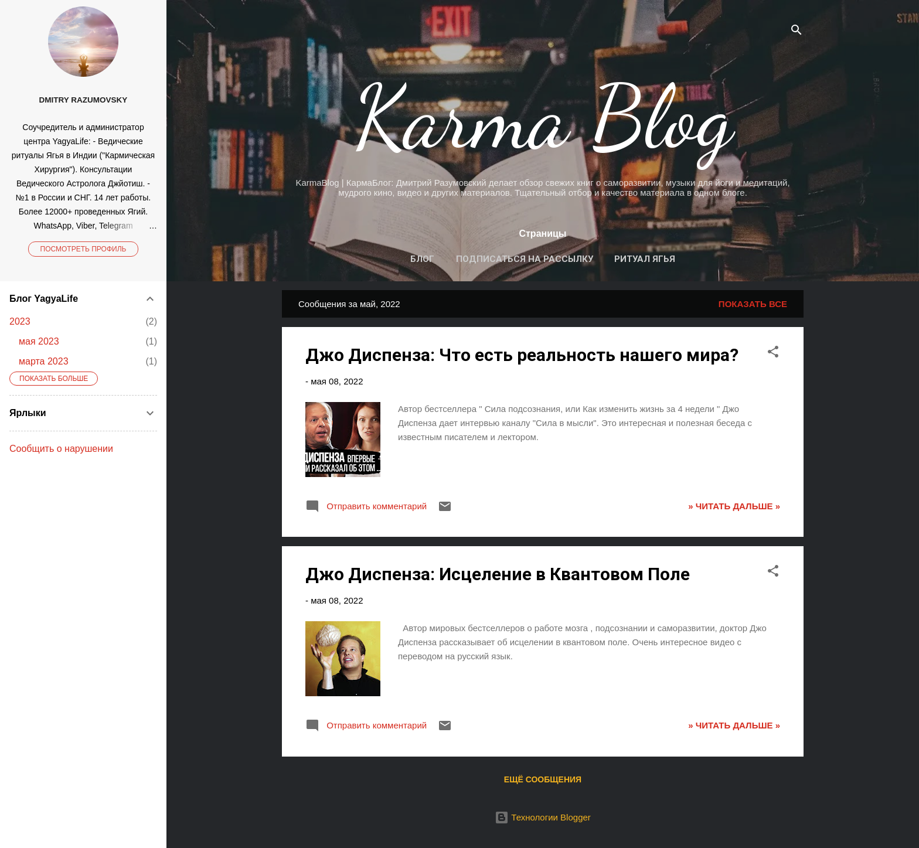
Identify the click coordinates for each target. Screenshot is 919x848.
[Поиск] (796, 32)
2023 (19, 321)
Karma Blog (543, 117)
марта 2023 (44, 361)
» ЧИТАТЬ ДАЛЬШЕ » (734, 506)
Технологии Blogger (543, 817)
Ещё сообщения (542, 779)
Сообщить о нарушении (61, 449)
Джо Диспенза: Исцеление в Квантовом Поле (497, 574)
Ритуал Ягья (644, 259)
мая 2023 (39, 341)
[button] (773, 354)
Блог (422, 259)
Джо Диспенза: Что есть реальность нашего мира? (521, 355)
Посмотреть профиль (83, 249)
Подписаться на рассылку (524, 259)
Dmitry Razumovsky (83, 100)
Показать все (753, 304)
